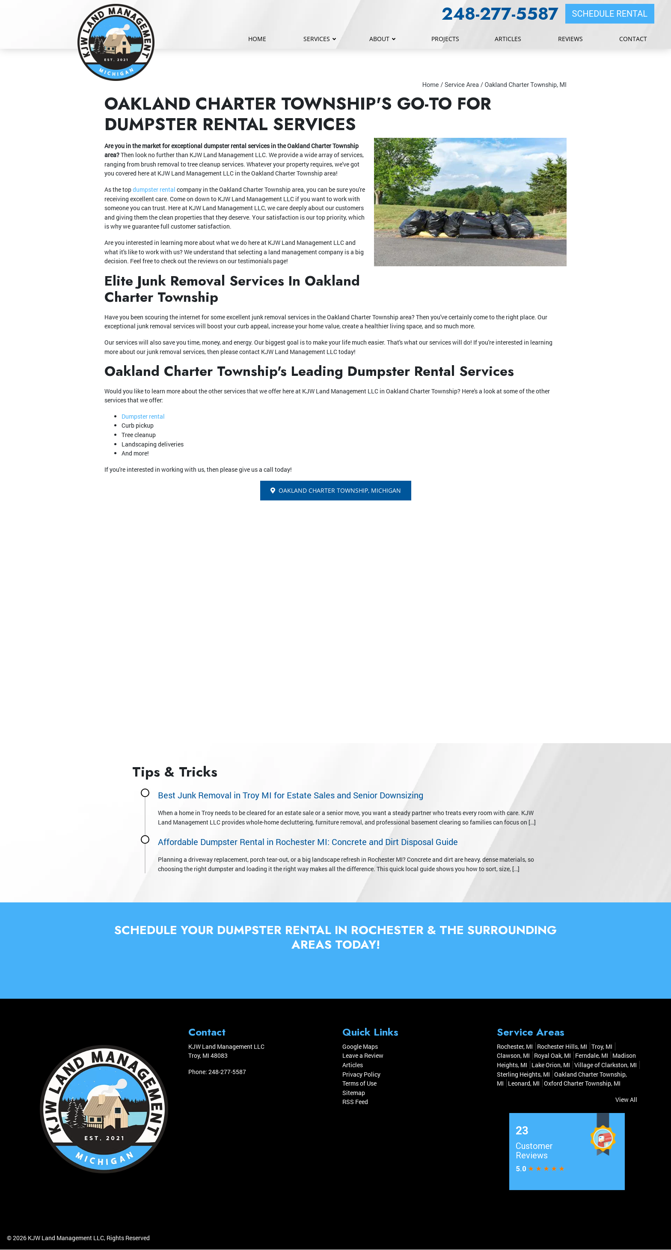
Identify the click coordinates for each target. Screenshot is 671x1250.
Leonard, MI (524, 1084)
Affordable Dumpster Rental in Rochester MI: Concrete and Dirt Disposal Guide (308, 841)
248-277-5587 (500, 13)
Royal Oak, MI (552, 1056)
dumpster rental (154, 189)
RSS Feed (355, 1102)
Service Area (462, 85)
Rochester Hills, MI (562, 1046)
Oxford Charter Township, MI (582, 1084)
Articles (352, 1065)
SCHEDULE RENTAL (609, 14)
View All (626, 1099)
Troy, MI (601, 1046)
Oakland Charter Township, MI (525, 85)
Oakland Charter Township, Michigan (335, 490)
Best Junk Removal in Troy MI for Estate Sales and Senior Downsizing (290, 795)
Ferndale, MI (591, 1056)
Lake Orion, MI (550, 1065)
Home (430, 85)
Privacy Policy (361, 1074)
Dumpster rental (143, 416)
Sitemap (353, 1093)
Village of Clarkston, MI (605, 1065)
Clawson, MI (513, 1056)
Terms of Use (359, 1084)
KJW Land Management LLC (66, 1238)
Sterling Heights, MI (523, 1074)
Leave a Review (362, 1056)
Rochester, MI (515, 1046)
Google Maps (360, 1046)
